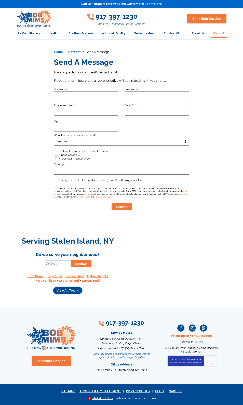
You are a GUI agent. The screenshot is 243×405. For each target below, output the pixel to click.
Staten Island (69, 280)
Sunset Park (91, 280)
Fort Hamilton (45, 280)
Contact (74, 52)
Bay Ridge (54, 276)
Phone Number (64, 105)
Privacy (207, 364)
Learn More (153, 4)
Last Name (132, 89)
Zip (56, 121)
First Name (61, 89)
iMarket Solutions (102, 398)
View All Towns (68, 290)
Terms (212, 364)
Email (129, 105)
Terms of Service (193, 362)
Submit (121, 206)
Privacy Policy (84, 197)
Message (59, 164)
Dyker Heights (98, 276)
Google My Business (203, 327)
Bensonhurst (74, 276)
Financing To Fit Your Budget (191, 335)
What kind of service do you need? (75, 135)
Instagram (192, 327)
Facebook (180, 327)
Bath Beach (35, 276)
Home (58, 52)
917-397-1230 (119, 16)
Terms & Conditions (103, 197)
